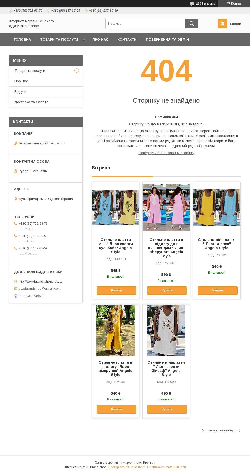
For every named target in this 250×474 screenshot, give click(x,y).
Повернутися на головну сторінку (166, 153)
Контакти (127, 39)
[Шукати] (191, 23)
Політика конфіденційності (166, 467)
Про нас (100, 39)
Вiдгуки (20, 92)
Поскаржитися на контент (126, 467)
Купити (116, 290)
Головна (22, 39)
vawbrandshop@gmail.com (40, 288)
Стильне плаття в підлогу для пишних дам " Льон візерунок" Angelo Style (166, 248)
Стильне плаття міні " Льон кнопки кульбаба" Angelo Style (115, 246)
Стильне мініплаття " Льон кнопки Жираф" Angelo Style (166, 368)
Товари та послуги (59, 39)
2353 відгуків (205, 3)
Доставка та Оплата (34, 53)
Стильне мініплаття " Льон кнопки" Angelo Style (216, 244)
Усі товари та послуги (219, 430)
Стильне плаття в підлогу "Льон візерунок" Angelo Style (115, 368)
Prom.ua (149, 462)
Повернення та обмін (167, 39)
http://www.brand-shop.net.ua (40, 281)
